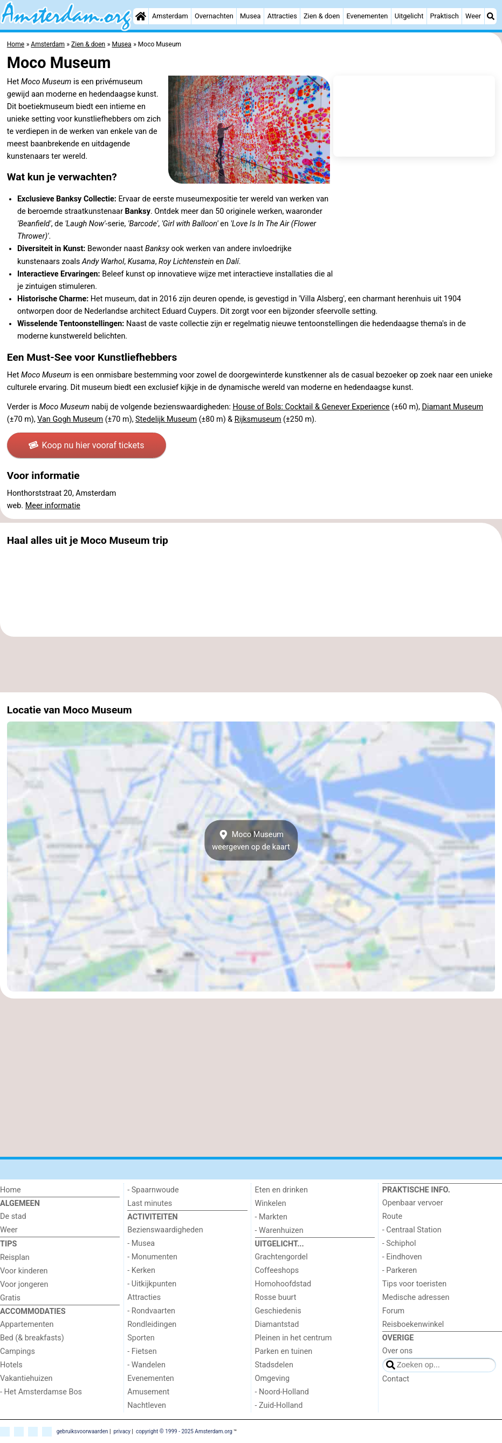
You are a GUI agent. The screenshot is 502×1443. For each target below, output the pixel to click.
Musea (250, 16)
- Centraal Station (412, 1230)
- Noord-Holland (282, 1392)
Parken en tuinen (284, 1351)
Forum (393, 1311)
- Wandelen (146, 1365)
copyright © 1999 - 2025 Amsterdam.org (184, 1431)
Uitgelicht (409, 16)
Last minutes (149, 1203)
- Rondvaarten (151, 1311)
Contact (395, 1379)
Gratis (10, 1298)
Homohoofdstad (283, 1284)
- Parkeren (399, 1270)
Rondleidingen (151, 1324)
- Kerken (141, 1270)
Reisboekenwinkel (413, 1324)
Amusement (148, 1392)
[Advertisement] (251, 664)
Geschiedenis (278, 1311)
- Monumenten (152, 1257)
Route (392, 1216)
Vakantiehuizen (26, 1378)
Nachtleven (146, 1405)
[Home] (140, 16)
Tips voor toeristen (414, 1284)
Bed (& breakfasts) (32, 1338)
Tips (8, 1244)
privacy (121, 1431)
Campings (17, 1351)
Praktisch (444, 16)
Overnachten (214, 16)
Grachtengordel (281, 1257)
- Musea (141, 1243)
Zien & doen (322, 16)
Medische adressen (416, 1297)
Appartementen (26, 1324)
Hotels (11, 1365)
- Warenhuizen (279, 1230)
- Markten (271, 1217)
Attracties (282, 16)
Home (10, 1190)
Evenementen (367, 16)
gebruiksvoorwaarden (82, 1431)
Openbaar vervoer (412, 1203)
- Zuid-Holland (279, 1405)
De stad (13, 1216)
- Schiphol (399, 1243)
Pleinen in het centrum (293, 1338)
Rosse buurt (276, 1297)
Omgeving (272, 1378)
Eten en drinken (281, 1190)
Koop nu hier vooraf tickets (86, 445)
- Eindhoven (402, 1257)
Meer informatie (52, 505)
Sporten (140, 1338)
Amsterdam (170, 16)
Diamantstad (277, 1324)
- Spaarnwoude (152, 1190)
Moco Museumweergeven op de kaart (251, 840)
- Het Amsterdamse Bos (41, 1392)
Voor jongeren (24, 1284)
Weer (473, 16)
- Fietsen (141, 1351)
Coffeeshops (277, 1270)
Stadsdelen (274, 1365)
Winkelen (270, 1203)
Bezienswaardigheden (165, 1230)
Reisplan (15, 1257)
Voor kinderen (24, 1271)
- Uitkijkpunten (151, 1284)
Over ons (397, 1351)
